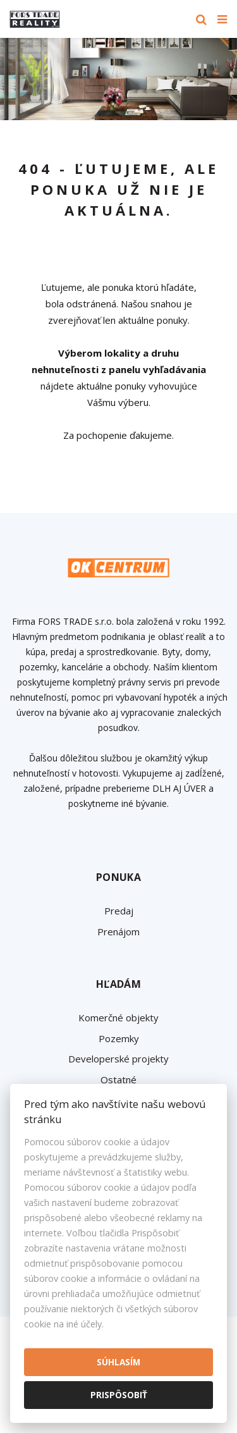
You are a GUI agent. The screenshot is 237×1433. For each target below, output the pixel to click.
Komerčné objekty (118, 1017)
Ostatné (118, 1079)
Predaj (118, 910)
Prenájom (118, 931)
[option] (118, 79)
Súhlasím (118, 1362)
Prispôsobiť (118, 1395)
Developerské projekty (118, 1058)
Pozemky (119, 1038)
